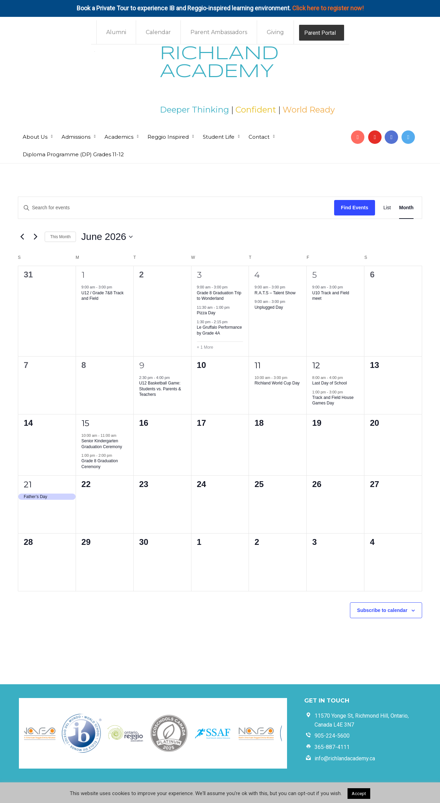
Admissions (76, 137)
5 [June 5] (314, 275)
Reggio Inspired (168, 137)
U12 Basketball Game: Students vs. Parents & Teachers (160, 389)
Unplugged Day (268, 307)
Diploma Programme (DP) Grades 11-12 (73, 154)
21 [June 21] (28, 484)
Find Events (354, 207)
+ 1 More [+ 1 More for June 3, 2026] (205, 347)
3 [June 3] (199, 275)
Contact (259, 137)
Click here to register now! (328, 8)
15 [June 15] (85, 423)
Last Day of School (329, 383)
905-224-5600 (332, 735)
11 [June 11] (257, 365)
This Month (60, 236)
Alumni (116, 32)
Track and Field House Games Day (332, 400)
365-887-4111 (332, 747)
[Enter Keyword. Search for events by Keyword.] (176, 208)
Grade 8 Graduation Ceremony (99, 463)
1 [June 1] (83, 275)
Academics (118, 137)
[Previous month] (22, 237)
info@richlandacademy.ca (345, 758)
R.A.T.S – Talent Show (274, 292)
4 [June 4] (257, 275)
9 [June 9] (141, 365)
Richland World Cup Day (276, 383)
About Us (35, 137)
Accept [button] (359, 793)
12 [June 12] (316, 365)
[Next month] (35, 237)
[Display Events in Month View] (406, 208)
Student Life (218, 137)
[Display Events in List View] (387, 208)
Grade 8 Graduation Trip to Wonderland (219, 295)
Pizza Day (206, 312)
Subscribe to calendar (382, 610)
